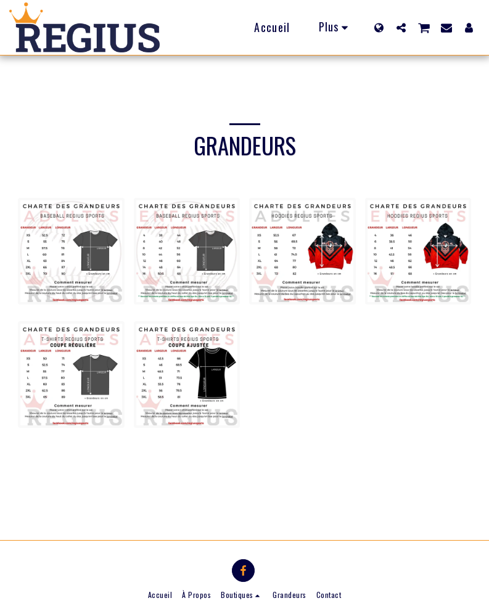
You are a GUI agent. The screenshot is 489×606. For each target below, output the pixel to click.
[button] (400, 27)
